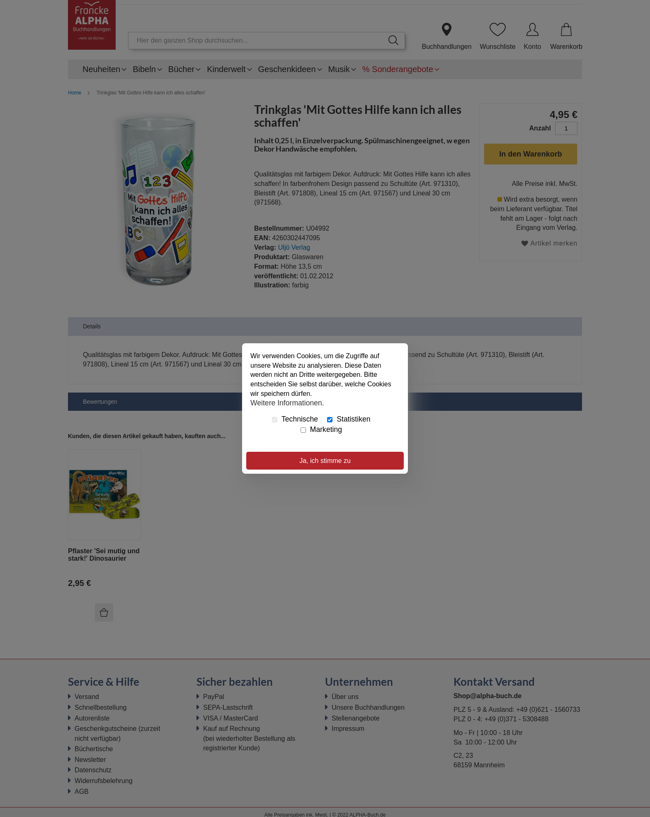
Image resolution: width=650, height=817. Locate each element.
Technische (295, 419)
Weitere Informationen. (287, 403)
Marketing (321, 429)
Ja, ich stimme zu (325, 460)
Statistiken (348, 419)
